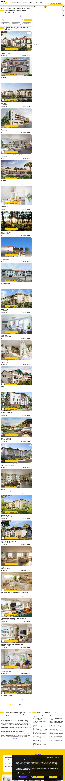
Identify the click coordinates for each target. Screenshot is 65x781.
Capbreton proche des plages (9, 541)
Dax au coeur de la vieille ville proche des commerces (15, 155)
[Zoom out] (63, 9)
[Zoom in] (63, 7)
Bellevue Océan (5, 258)
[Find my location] (63, 15)
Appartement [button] (24, 2)
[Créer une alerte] (16, 16)
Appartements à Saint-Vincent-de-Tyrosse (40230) (40, 731)
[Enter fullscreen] (63, 13)
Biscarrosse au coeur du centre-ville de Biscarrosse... (15, 592)
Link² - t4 (3, 129)
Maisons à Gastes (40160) (56, 739)
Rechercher (28, 20)
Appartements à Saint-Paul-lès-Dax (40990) (39, 719)
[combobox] (5, 23)
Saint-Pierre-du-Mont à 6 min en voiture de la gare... (15, 618)
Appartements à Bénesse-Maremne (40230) (39, 737)
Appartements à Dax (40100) (40, 729)
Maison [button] (31, 2)
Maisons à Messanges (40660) (57, 736)
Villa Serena (4, 309)
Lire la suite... (16, 738)
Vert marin (4, 335)
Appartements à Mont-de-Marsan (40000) (39, 739)
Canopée (3, 489)
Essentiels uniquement (37, 776)
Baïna (2, 386)
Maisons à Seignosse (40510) (56, 740)
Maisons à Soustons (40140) (56, 726)
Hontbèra (3, 103)
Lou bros (3, 77)
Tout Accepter (53, 776)
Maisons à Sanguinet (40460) (56, 722)
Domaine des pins (6, 438)
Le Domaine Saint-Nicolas (8, 412)
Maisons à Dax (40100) (55, 725)
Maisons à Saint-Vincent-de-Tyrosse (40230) (56, 728)
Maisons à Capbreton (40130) (56, 724)
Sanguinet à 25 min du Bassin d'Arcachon (12, 644)
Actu (40, 2)
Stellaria (3, 180)
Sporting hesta (5, 206)
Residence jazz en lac (6, 52)
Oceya (3, 567)
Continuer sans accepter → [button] (53, 757)
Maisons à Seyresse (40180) (56, 737)
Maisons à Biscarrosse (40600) (57, 721)
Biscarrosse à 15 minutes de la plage (10, 670)
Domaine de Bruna (6, 232)
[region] (48, 25)
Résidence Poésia (5, 515)
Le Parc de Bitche (5, 361)
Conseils (36, 2)
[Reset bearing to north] (63, 10)
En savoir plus (22, 776)
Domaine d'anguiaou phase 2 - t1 (10, 464)
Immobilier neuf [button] (15, 2)
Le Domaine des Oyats (7, 695)
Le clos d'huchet (5, 283)
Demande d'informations (11, 48)
